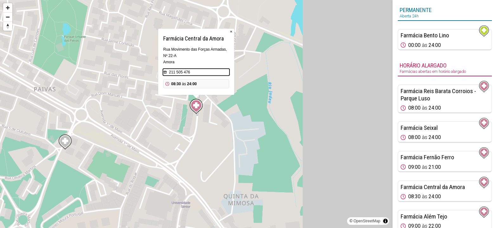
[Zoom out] (7, 17)
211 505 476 (179, 72)
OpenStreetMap (366, 221)
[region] (196, 114)
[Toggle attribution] (385, 221)
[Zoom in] (7, 7)
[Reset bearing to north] (7, 26)
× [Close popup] (231, 31)
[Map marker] (196, 106)
